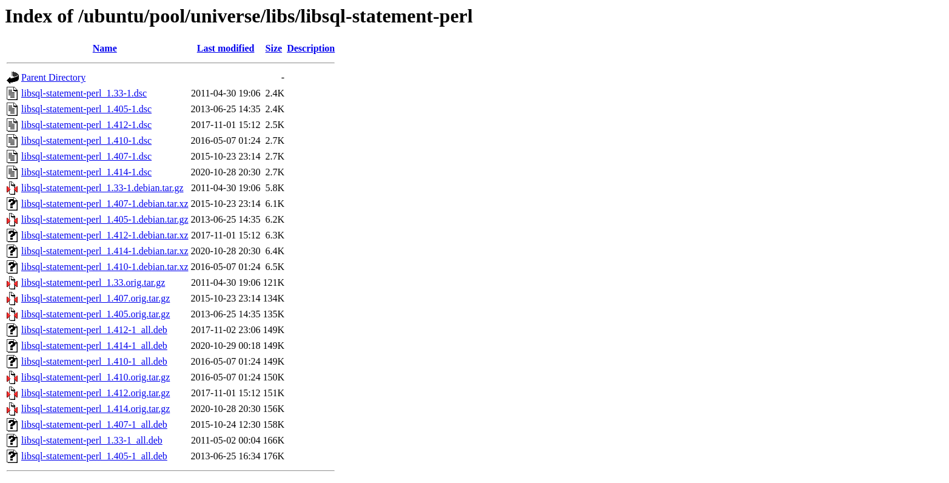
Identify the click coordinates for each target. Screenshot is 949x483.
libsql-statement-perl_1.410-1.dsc (86, 140)
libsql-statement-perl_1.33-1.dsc (84, 93)
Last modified (226, 48)
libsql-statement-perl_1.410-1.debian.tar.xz (104, 267)
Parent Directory (53, 77)
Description (311, 48)
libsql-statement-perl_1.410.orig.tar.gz (95, 377)
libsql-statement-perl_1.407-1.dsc (86, 156)
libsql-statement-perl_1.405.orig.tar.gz (95, 314)
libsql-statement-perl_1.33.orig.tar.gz (93, 282)
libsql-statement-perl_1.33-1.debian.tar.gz (102, 188)
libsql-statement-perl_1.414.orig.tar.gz (95, 409)
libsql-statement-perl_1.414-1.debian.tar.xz (104, 251)
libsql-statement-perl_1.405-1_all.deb (94, 456)
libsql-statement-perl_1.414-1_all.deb (94, 345)
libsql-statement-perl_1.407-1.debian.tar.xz (104, 203)
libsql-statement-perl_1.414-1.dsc (86, 172)
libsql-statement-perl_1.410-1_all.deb (94, 361)
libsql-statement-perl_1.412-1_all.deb (94, 330)
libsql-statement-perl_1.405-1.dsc (86, 109)
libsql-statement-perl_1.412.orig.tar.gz (95, 393)
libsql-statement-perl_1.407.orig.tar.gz (95, 298)
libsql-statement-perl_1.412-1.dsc (86, 125)
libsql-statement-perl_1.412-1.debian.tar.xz (104, 235)
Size (274, 48)
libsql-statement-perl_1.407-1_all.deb (94, 424)
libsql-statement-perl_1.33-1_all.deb (92, 440)
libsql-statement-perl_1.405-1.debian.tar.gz (104, 219)
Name (105, 48)
